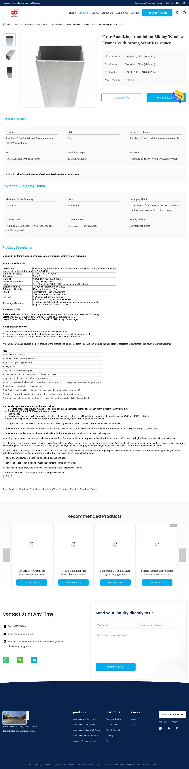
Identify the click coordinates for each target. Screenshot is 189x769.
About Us (107, 12)
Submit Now (116, 666)
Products (83, 12)
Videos (95, 12)
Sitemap (109, 735)
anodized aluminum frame (83, 489)
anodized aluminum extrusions (24, 489)
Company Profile (113, 719)
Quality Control (113, 730)
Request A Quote (157, 13)
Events (135, 12)
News (133, 724)
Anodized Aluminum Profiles (37, 24)
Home (72, 12)
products (18, 24)
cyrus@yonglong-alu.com (21, 634)
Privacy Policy (34, 764)
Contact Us (122, 12)
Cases (133, 719)
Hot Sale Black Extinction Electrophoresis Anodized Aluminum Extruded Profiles (73, 574)
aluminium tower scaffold (55, 489)
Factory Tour (111, 724)
